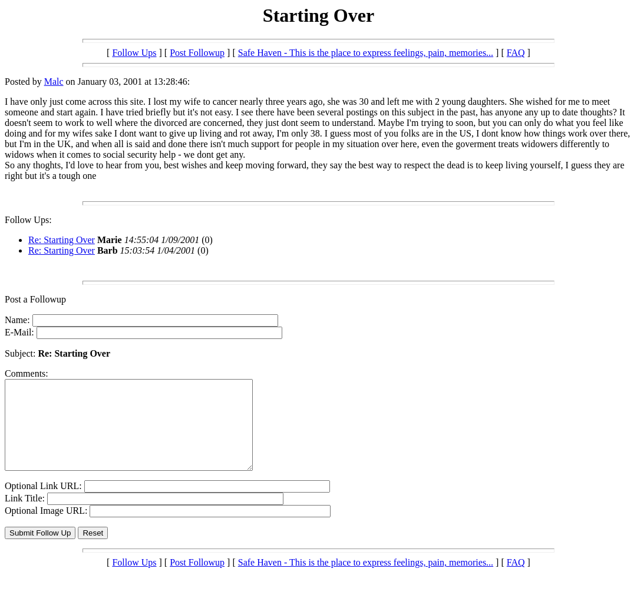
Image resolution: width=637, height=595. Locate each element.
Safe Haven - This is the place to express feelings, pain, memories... (365, 53)
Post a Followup (35, 299)
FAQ (516, 53)
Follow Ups (134, 53)
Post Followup (197, 53)
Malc (54, 82)
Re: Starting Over (61, 240)
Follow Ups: (28, 220)
